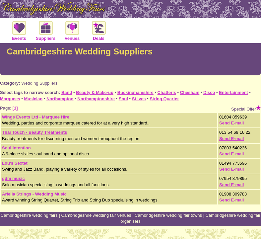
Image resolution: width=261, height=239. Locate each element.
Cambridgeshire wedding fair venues (96, 215)
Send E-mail (231, 122)
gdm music (13, 178)
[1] (15, 108)
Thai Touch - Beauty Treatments (34, 132)
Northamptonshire (96, 98)
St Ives (139, 98)
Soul (123, 98)
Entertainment (233, 92)
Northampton (60, 98)
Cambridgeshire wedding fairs (29, 215)
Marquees (10, 98)
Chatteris (167, 92)
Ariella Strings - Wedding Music (34, 194)
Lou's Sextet (15, 163)
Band (66, 92)
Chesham (190, 92)
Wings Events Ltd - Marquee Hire (35, 117)
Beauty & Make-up (94, 92)
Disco (209, 92)
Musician (33, 98)
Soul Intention (16, 147)
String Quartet (164, 98)
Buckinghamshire (135, 92)
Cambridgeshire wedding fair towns (168, 215)
